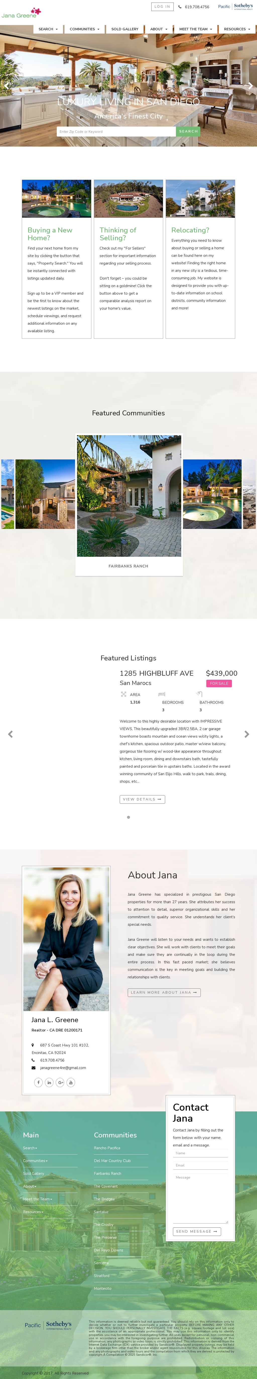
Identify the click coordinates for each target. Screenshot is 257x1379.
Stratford (101, 1275)
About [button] (158, 29)
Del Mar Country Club (112, 1160)
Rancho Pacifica (107, 1148)
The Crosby (103, 1224)
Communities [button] (84, 29)
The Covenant (106, 1186)
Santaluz (101, 1211)
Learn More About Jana (164, 992)
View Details (142, 799)
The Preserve (105, 1237)
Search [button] (48, 29)
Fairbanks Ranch (107, 1173)
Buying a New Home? (50, 234)
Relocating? (190, 230)
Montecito (102, 1288)
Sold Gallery (124, 29)
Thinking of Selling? (118, 234)
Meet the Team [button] (195, 29)
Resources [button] (237, 29)
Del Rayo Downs (108, 1250)
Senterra (101, 1263)
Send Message (197, 1231)
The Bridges (104, 1199)
